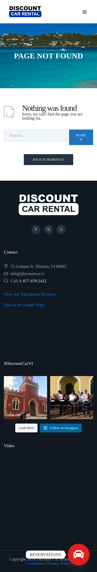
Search (81, 137)
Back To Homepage (48, 159)
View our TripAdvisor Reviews (30, 294)
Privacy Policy (59, 563)
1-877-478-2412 (32, 281)
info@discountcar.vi (27, 273)
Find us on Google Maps (24, 305)
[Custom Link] (78, 555)
